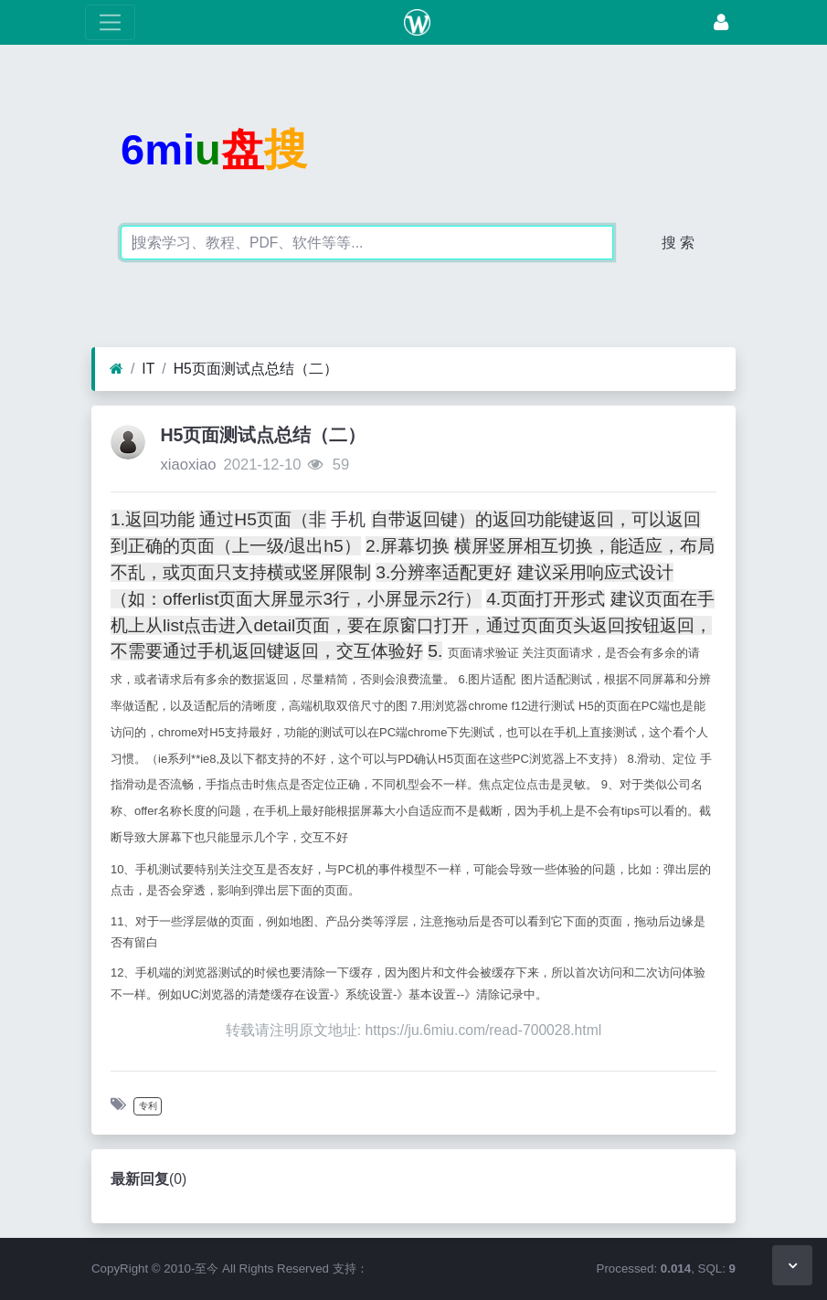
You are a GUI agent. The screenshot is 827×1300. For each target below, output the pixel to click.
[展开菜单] (110, 22)
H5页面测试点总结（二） (256, 368)
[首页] (116, 369)
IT (148, 368)
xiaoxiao (188, 464)
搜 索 (678, 242)
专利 (148, 1106)
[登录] (721, 22)
